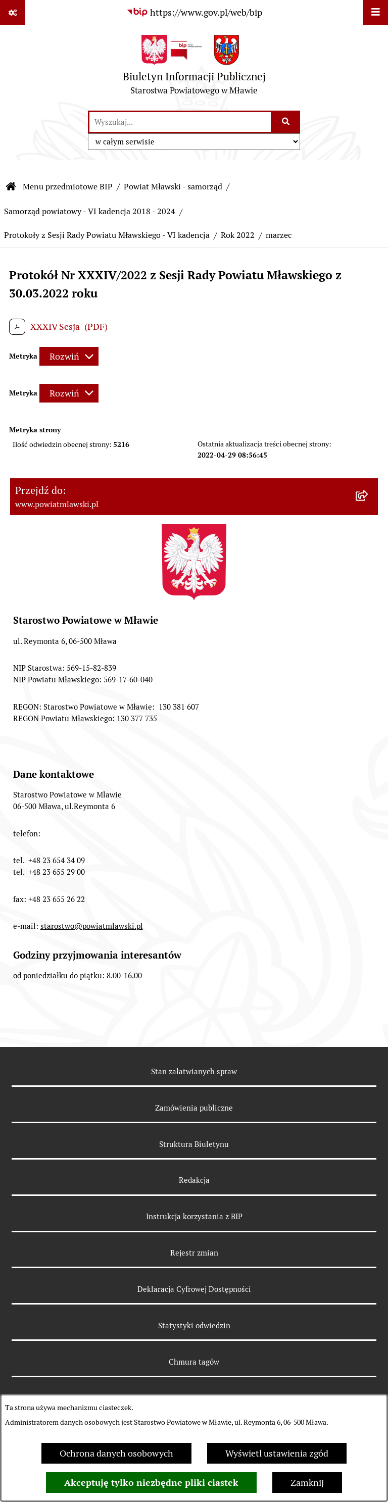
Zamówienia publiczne (194, 1108)
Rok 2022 (238, 235)
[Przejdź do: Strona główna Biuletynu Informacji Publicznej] (11, 187)
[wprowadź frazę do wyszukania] (180, 122)
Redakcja (194, 1180)
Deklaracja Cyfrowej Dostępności (194, 1289)
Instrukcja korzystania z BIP (194, 1216)
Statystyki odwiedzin (194, 1325)
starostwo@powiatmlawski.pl (91, 926)
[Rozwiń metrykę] (69, 356)
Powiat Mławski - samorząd (173, 186)
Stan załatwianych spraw (194, 1071)
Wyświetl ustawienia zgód (276, 1453)
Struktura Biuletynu (194, 1144)
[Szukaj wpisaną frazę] (286, 122)
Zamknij (307, 1482)
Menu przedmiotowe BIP (68, 186)
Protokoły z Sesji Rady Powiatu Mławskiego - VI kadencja (107, 235)
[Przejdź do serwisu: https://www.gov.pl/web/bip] (194, 12)
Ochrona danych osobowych (116, 1453)
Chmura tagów (194, 1362)
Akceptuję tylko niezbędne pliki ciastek (151, 1482)
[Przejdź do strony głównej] (194, 67)
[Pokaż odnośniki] (12, 12)
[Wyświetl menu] (375, 12)
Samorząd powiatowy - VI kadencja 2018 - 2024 (89, 211)
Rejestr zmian (194, 1253)
